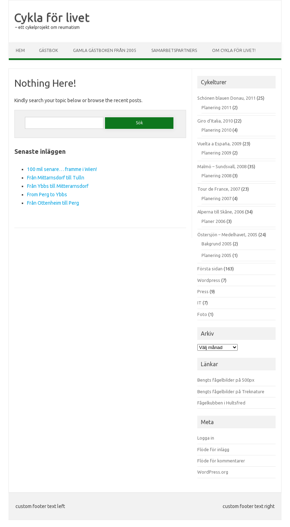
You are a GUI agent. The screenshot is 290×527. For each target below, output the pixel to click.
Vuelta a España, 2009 (219, 143)
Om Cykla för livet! (234, 50)
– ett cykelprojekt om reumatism (47, 27)
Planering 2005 (216, 255)
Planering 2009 (216, 152)
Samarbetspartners (174, 50)
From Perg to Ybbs (47, 194)
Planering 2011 (216, 107)
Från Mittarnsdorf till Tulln (55, 177)
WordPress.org (212, 471)
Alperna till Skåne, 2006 (220, 211)
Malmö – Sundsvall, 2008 (221, 166)
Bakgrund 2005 (217, 243)
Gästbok (48, 50)
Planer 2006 (213, 221)
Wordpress (208, 280)
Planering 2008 (216, 175)
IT (199, 302)
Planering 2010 (216, 129)
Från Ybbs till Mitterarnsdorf (57, 186)
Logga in (205, 437)
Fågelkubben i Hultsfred (221, 402)
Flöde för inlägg (213, 449)
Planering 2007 (216, 198)
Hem (20, 50)
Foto (202, 314)
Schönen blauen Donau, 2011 (226, 97)
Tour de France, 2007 (218, 188)
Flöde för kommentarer (221, 460)
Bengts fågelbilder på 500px (226, 379)
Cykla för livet (52, 17)
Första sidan (210, 268)
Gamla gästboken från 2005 (104, 50)
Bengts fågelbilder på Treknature (230, 391)
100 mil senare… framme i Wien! (62, 169)
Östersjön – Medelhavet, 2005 (227, 234)
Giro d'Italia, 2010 (215, 120)
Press (203, 291)
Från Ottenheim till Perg (53, 203)
